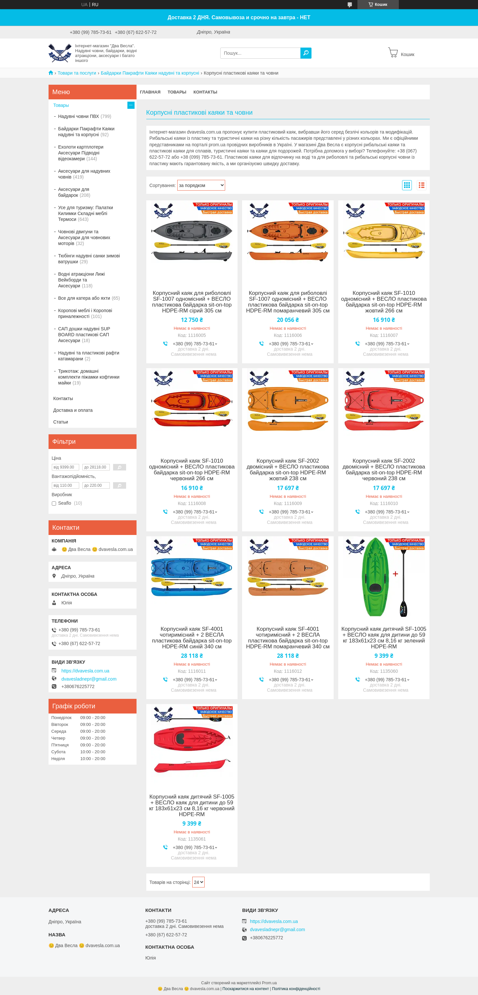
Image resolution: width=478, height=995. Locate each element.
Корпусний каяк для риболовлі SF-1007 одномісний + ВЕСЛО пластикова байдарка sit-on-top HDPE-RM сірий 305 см (192, 302)
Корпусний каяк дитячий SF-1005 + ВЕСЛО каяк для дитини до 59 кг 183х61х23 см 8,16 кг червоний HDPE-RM (192, 805)
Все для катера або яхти (84, 298)
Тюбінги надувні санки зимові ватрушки (89, 258)
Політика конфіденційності (296, 989)
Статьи (60, 422)
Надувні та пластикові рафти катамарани (88, 355)
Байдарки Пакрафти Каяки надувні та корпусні (150, 73)
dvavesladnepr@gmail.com (89, 679)
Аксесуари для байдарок (73, 192)
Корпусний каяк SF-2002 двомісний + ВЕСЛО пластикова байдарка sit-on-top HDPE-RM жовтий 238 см (288, 470)
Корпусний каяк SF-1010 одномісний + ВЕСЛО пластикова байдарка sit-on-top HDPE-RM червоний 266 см (192, 470)
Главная (150, 92)
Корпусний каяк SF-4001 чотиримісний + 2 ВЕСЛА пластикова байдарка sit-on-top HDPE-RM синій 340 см (192, 638)
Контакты (205, 92)
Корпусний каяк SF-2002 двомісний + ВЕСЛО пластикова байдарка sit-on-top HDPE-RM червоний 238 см (384, 470)
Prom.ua (269, 983)
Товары (177, 92)
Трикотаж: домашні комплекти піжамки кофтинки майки (89, 376)
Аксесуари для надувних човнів (84, 174)
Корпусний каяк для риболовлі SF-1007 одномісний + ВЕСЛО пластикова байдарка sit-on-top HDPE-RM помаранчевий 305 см (288, 302)
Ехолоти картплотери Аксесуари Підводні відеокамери (81, 152)
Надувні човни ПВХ (78, 116)
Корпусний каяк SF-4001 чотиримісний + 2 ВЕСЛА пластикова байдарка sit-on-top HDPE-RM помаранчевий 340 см (288, 638)
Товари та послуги (77, 73)
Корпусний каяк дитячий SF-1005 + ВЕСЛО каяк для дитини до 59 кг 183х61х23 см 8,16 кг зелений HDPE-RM (384, 638)
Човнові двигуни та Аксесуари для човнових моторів (84, 237)
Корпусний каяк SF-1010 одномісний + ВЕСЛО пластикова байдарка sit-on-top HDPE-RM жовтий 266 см (384, 302)
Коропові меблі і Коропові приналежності (85, 313)
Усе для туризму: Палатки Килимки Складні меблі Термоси (85, 213)
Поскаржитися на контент (246, 989)
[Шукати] (305, 53)
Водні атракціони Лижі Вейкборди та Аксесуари (81, 279)
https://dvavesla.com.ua (85, 670)
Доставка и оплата (73, 410)
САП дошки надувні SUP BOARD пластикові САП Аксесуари (84, 334)
